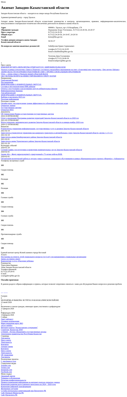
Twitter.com (5, 368)
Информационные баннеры (12, 91)
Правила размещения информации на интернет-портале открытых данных (30, 382)
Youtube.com (6, 365)
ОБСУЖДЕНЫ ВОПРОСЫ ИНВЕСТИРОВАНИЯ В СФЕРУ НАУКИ (28, 76)
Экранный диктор (8, 376)
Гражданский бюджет (9, 80)
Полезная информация (10, 99)
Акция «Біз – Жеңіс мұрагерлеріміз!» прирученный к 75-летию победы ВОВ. (31, 154)
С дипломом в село (8, 361)
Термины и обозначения (10, 378)
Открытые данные (8, 105)
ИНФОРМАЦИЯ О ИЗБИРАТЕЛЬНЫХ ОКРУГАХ (21, 84)
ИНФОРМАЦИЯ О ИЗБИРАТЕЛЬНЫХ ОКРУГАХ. (21, 95)
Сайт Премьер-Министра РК (12, 393)
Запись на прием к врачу (10, 259)
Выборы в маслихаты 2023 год (13, 97)
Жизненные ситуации (9, 389)
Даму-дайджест (7, 319)
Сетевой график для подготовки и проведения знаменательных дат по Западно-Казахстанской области (41, 150)
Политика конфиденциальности (13, 380)
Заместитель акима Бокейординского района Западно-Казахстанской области (31, 137)
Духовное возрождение (10, 321)
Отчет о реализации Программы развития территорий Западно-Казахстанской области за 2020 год (40, 118)
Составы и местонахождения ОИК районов (18, 87)
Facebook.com (6, 372)
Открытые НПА (7, 110)
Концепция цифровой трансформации (16, 387)
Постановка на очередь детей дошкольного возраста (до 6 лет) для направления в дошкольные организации (43, 257)
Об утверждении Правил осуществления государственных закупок (27, 114)
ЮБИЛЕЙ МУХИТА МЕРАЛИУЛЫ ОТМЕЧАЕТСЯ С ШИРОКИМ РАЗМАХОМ (33, 67)
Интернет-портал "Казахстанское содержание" (19, 328)
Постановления (7, 82)
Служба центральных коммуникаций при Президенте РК (23, 391)
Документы (5, 338)
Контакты (5, 344)
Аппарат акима (7, 347)
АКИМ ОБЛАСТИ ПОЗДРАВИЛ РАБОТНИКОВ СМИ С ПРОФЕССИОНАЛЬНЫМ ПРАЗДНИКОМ (41, 72)
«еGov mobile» (6, 325)
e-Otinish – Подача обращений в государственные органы (23, 332)
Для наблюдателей (8, 93)
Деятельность (6, 342)
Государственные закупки (11, 108)
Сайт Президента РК (9, 395)
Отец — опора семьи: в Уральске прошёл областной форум (24, 74)
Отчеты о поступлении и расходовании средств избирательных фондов (29, 89)
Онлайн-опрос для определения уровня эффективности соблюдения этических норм (34, 103)
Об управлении (7, 355)
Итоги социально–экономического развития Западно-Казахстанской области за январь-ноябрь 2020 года (42, 122)
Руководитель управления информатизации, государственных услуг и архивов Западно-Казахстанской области (45, 129)
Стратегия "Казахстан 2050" (12, 330)
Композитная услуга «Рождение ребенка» (17, 261)
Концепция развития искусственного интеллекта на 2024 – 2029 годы (28, 384)
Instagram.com (6, 370)
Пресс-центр (6, 340)
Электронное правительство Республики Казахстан (21, 334)
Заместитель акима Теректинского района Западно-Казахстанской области (30, 141)
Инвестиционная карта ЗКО (12, 323)
